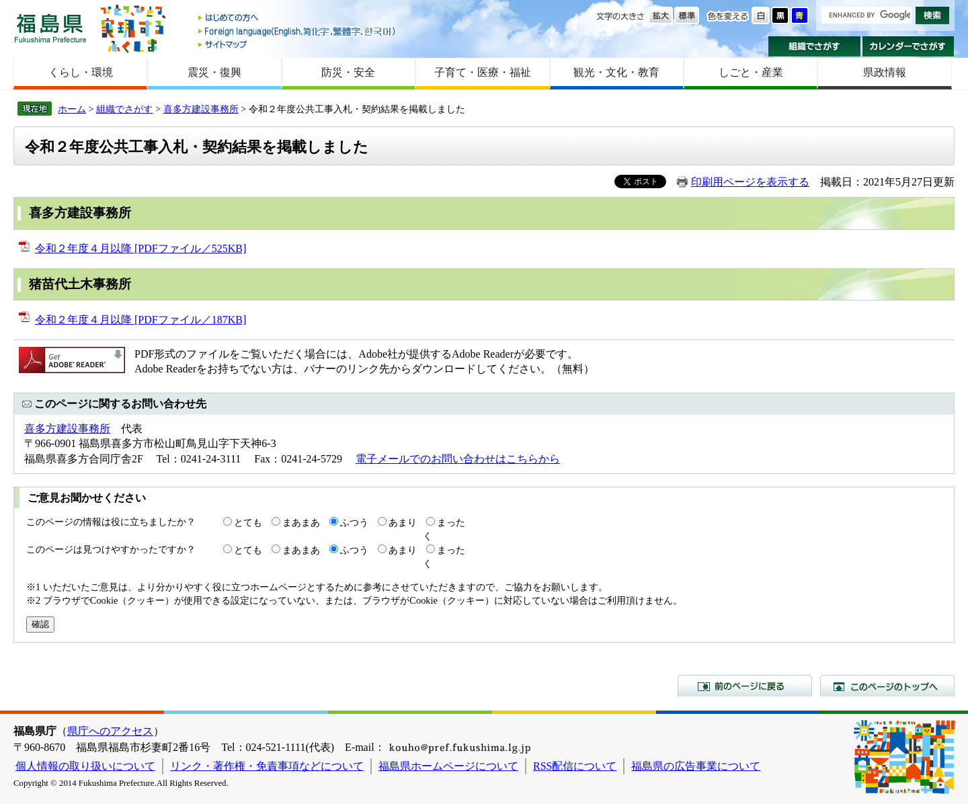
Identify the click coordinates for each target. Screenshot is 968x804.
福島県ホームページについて (448, 766)
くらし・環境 (80, 72)
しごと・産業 (751, 72)
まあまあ (301, 522)
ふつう (354, 522)
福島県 (50, 28)
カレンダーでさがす (908, 46)
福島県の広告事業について (695, 766)
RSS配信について (574, 766)
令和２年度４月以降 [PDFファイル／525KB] (140, 248)
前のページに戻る (745, 685)
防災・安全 (348, 72)
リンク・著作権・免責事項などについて (267, 766)
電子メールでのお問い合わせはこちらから (458, 459)
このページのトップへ (887, 685)
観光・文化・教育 (616, 72)
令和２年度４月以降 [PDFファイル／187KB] (140, 319)
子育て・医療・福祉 (482, 72)
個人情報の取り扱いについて (85, 766)
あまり (403, 522)
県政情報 (884, 72)
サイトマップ (298, 44)
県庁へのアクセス (110, 731)
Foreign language (298, 31)
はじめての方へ (298, 18)
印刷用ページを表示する (750, 182)
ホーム (72, 109)
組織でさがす (814, 46)
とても (248, 522)
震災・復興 (214, 72)
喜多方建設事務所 (201, 109)
